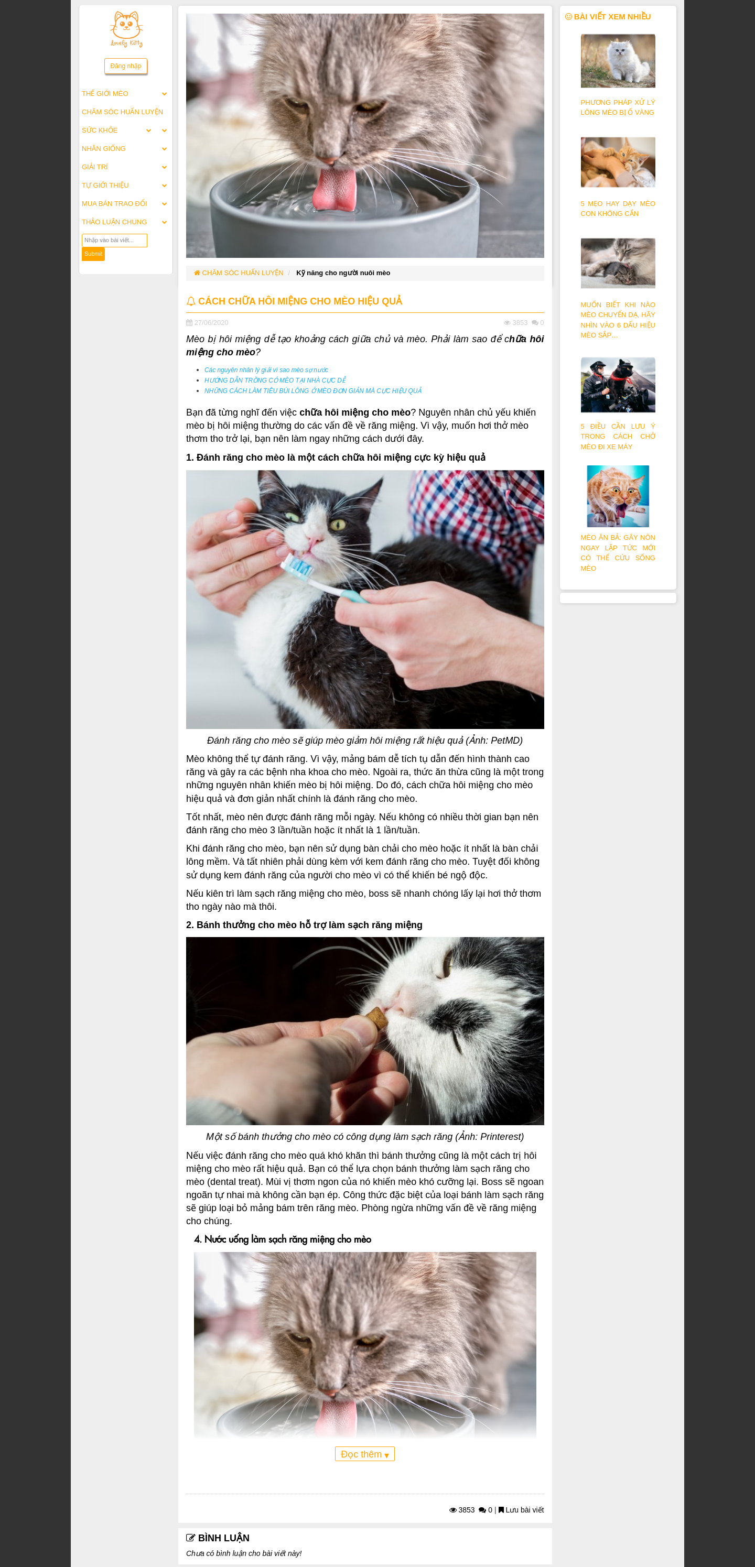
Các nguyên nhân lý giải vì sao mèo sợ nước (266, 370)
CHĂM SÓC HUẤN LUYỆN (122, 112)
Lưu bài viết (521, 1510)
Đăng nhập (125, 66)
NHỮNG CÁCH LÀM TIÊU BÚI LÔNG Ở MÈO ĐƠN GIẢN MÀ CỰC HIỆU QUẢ (313, 391)
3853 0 (471, 1510)
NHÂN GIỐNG (104, 149)
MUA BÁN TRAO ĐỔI (114, 204)
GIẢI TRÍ (95, 167)
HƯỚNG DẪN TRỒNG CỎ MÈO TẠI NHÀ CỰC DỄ (275, 380)
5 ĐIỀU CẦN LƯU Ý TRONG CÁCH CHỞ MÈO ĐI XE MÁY (618, 436)
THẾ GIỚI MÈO (105, 93)
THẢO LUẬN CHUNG (114, 222)
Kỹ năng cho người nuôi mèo (343, 273)
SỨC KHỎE (99, 130)
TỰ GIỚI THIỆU (105, 185)
